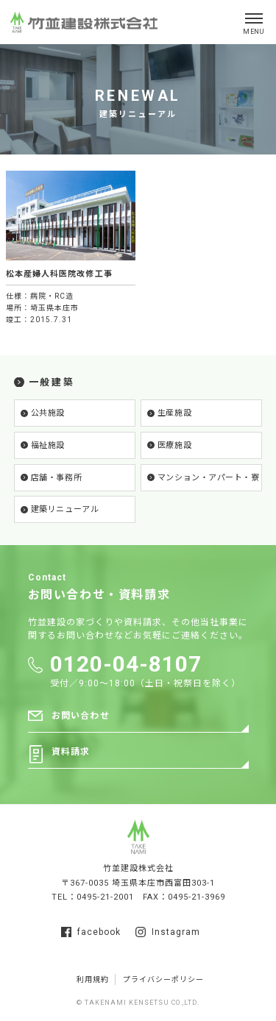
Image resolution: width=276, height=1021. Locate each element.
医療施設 (174, 445)
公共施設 (48, 413)
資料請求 (71, 752)
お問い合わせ (81, 716)
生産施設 (174, 413)
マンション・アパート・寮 (209, 478)
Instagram (167, 932)
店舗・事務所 (56, 478)
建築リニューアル (65, 509)
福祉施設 (48, 445)
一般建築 (51, 382)
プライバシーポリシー (163, 979)
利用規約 (93, 979)
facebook (91, 932)
